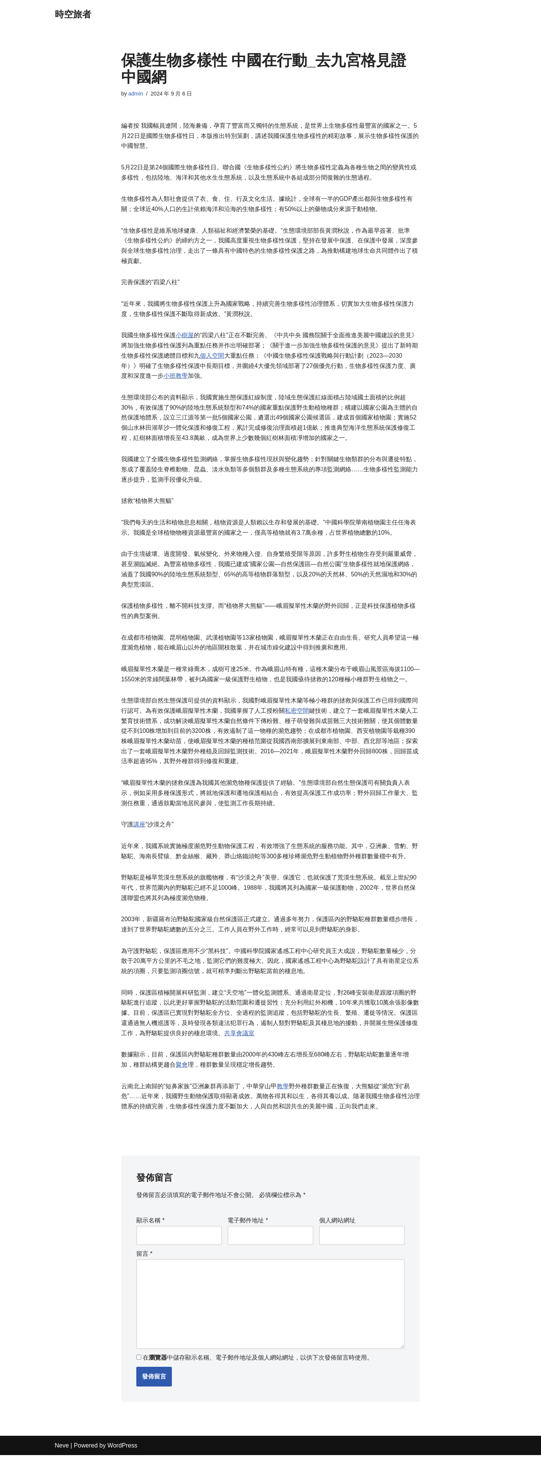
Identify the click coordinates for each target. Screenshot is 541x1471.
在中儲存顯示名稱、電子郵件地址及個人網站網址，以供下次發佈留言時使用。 (258, 1374)
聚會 (182, 1078)
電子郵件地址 (248, 1235)
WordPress (122, 1461)
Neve (62, 1461)
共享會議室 (239, 1045)
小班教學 (176, 380)
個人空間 (212, 359)
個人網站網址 (337, 1235)
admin (135, 94)
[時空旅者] (73, 14)
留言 (144, 1268)
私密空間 (297, 719)
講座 (139, 834)
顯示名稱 (150, 1235)
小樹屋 (185, 338)
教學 (283, 1099)
